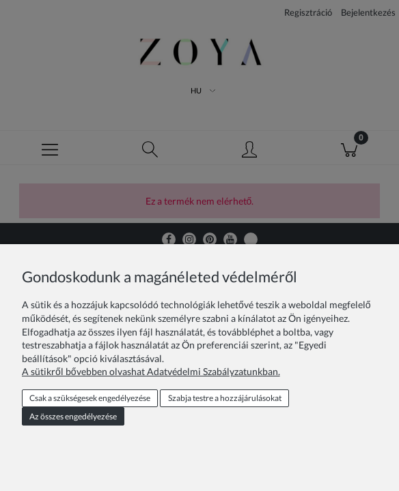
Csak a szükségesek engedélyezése (89, 398)
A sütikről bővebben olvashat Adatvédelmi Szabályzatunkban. (151, 371)
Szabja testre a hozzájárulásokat (224, 398)
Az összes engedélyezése (73, 416)
